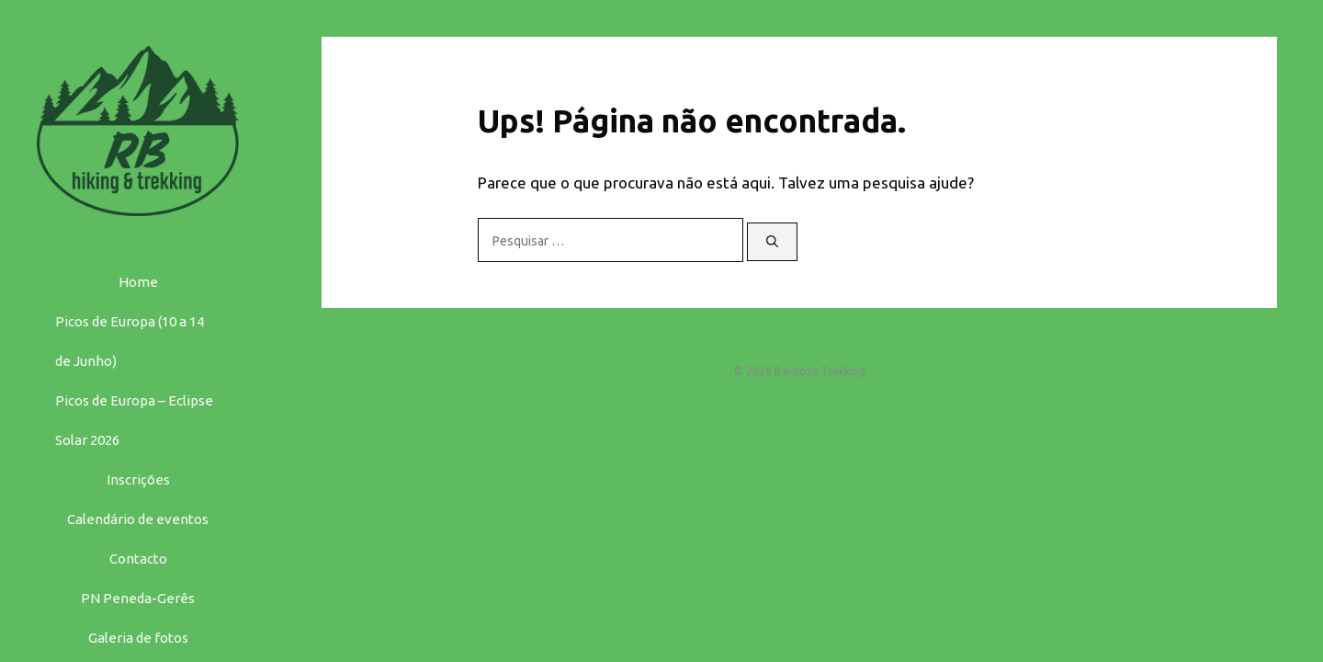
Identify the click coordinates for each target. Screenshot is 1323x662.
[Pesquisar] (772, 242)
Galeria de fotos (138, 637)
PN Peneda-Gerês (138, 598)
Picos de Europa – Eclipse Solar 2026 (134, 420)
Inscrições (138, 479)
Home (138, 282)
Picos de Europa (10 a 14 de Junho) (129, 341)
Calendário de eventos (138, 519)
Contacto (138, 558)
